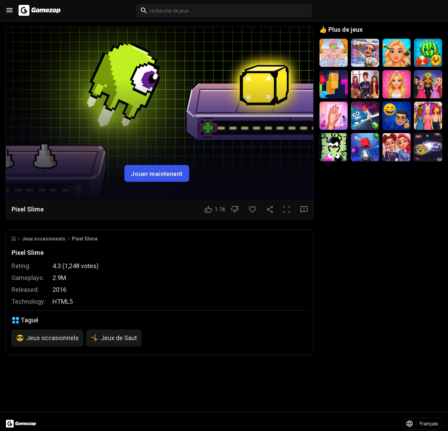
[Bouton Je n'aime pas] (234, 209)
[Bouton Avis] (304, 209)
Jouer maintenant (157, 173)
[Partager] (269, 209)
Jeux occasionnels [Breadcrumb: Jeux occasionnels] (43, 239)
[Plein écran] (286, 209)
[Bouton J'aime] (215, 209)
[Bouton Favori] (252, 209)
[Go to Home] (14, 238)
